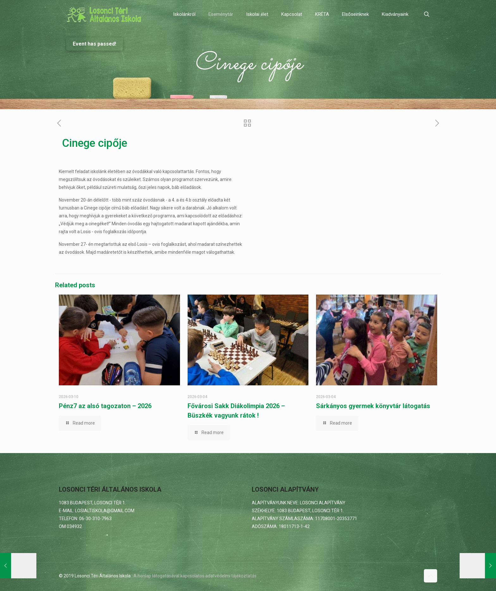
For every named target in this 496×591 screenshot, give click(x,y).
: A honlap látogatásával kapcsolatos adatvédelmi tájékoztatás (194, 575)
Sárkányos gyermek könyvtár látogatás (373, 406)
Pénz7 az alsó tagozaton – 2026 (105, 406)
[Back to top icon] (430, 575)
